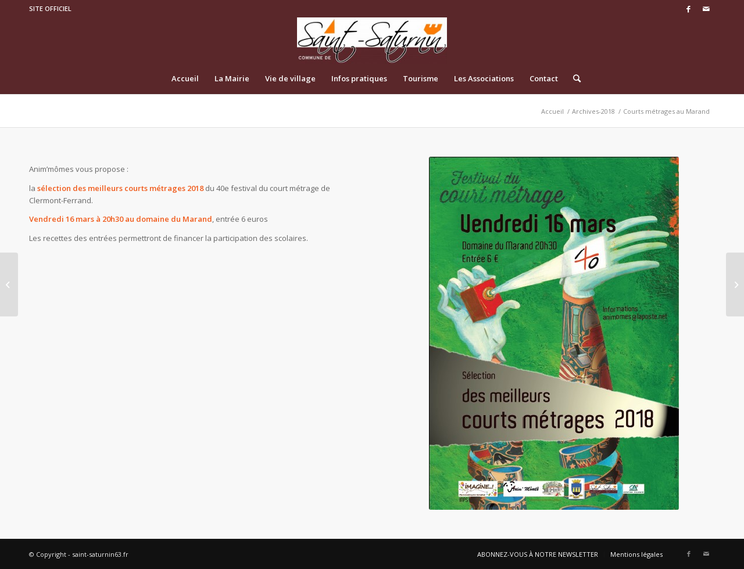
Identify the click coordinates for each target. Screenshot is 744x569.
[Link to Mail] (706, 8)
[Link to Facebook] (688, 8)
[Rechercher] (573, 78)
